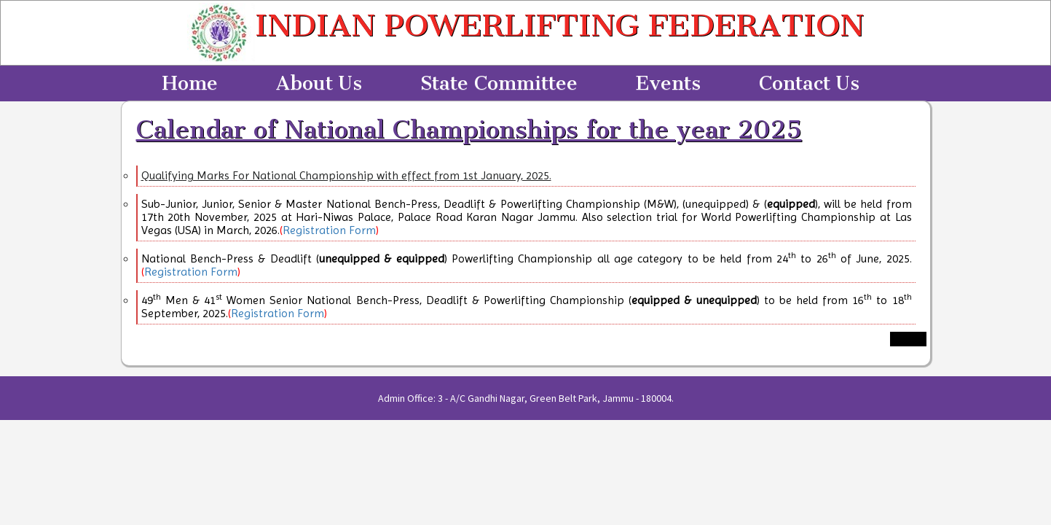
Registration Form (329, 230)
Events (668, 83)
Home (190, 83)
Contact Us (809, 83)
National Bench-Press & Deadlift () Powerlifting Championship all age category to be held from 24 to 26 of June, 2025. (526, 258)
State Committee (499, 83)
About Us (319, 83)
